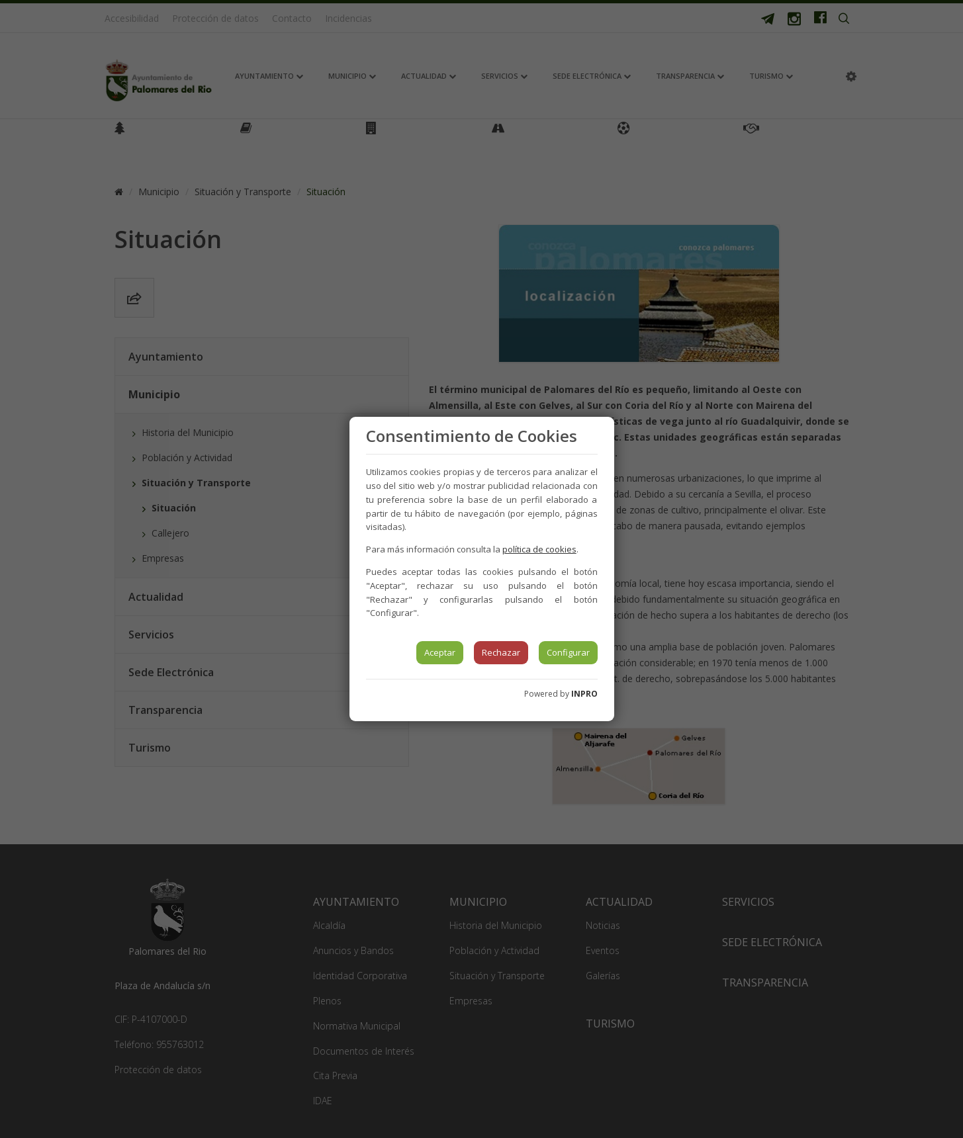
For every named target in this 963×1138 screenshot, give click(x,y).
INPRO (584, 693)
